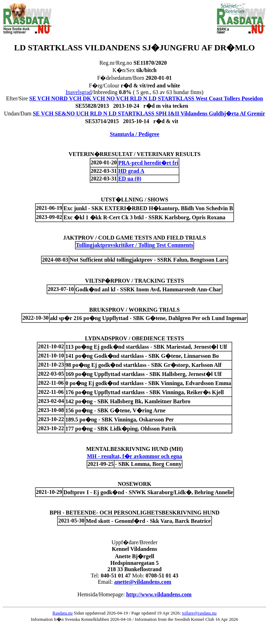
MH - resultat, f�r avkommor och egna (134, 456)
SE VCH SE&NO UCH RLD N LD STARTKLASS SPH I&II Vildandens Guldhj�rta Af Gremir (149, 113)
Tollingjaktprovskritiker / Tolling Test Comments (134, 245)
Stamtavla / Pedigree (134, 134)
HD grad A (131, 171)
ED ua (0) (129, 179)
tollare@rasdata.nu (199, 613)
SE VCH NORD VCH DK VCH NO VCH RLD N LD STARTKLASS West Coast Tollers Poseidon (146, 98)
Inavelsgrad (78, 92)
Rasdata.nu (63, 613)
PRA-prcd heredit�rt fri (148, 163)
